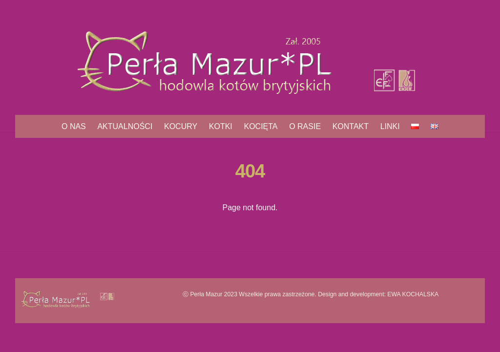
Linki (390, 126)
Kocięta (260, 126)
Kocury (180, 126)
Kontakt (351, 126)
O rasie (305, 126)
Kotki (220, 126)
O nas (74, 126)
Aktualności (124, 126)
